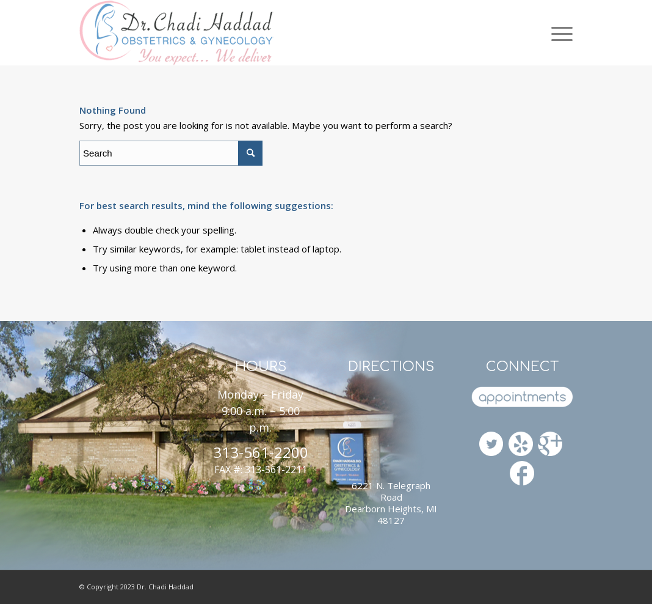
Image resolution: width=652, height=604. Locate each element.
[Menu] (557, 32)
